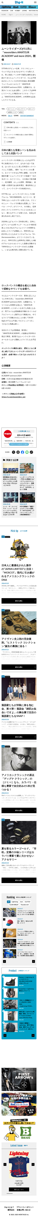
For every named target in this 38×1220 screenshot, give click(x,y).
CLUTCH (27, 902)
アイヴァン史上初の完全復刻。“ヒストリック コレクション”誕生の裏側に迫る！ (19, 642)
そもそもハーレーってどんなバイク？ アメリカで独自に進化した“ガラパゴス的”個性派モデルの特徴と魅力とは (25, 912)
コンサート (22, 109)
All (9, 902)
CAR (11, 10)
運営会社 (10, 1210)
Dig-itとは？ (9, 1207)
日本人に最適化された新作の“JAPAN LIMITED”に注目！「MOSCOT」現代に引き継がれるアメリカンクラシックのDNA (18, 572)
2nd (3, 536)
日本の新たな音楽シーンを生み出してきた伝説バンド (18, 128)
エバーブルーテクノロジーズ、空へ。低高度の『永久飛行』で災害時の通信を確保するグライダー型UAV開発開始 (25, 954)
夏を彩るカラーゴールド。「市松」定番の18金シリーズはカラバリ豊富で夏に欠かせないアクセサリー (19, 854)
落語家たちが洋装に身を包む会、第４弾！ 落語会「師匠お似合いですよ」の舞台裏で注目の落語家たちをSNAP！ (19, 710)
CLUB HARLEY (13, 904)
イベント (11, 109)
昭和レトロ (12, 112)
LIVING (24, 10)
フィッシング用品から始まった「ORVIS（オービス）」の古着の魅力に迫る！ (25, 933)
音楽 (21, 112)
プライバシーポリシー (25, 1207)
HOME (4, 14)
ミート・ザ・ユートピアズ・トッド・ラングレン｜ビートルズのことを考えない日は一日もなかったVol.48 (10, 511)
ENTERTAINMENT (27, 116)
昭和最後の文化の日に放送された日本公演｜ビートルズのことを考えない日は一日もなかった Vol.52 (10, 481)
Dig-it (11, 14)
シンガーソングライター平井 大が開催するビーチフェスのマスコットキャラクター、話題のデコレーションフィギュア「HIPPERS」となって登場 (27, 483)
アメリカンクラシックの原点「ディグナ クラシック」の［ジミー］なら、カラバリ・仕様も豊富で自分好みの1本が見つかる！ (19, 782)
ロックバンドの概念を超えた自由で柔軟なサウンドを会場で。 (18, 135)
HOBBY (17, 10)
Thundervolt (25, 904)
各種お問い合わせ (24, 1210)
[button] (4, 961)
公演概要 (8, 142)
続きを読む (19, 601)
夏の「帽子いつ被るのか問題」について (25, 922)
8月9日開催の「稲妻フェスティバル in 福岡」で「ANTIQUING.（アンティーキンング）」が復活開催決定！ (27, 511)
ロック (32, 109)
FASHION (5, 10)
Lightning (15, 902)
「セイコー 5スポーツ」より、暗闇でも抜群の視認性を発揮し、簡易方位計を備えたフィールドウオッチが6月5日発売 (26, 943)
